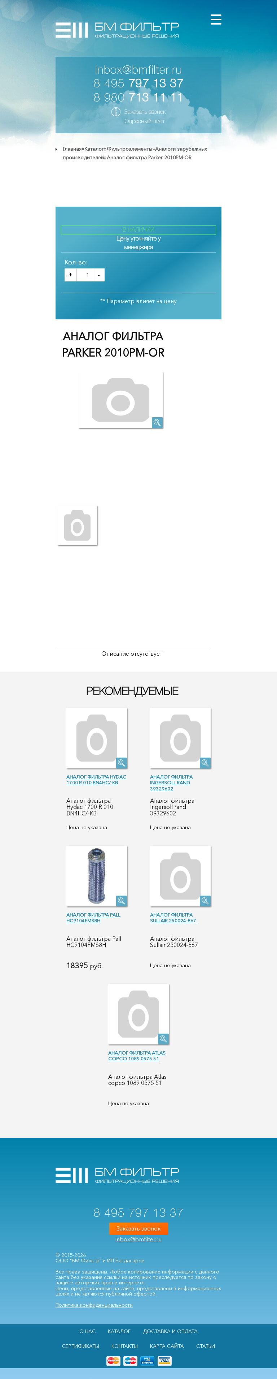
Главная (72, 149)
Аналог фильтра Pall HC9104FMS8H (93, 918)
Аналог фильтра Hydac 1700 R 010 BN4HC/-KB (96, 780)
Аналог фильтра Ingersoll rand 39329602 (171, 783)
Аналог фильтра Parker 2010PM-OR (149, 157)
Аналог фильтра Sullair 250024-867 (173, 918)
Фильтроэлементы (129, 149)
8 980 (139, 98)
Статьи (205, 1346)
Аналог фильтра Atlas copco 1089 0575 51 (137, 1056)
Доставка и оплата (170, 1331)
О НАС (87, 1331)
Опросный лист (145, 121)
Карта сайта (167, 1346)
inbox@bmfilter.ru (138, 70)
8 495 (139, 84)
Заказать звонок (145, 112)
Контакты (124, 1346)
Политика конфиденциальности (94, 1305)
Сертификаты (80, 1346)
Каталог (94, 149)
